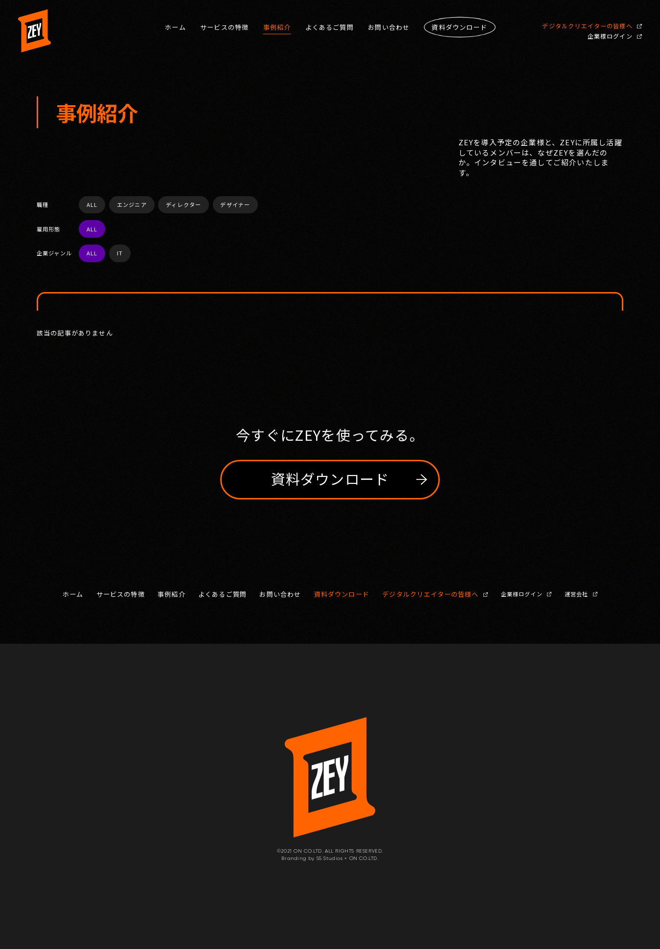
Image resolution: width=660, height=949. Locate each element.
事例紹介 (277, 27)
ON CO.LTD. (364, 858)
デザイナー (235, 204)
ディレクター (183, 204)
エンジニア (132, 204)
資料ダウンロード (341, 594)
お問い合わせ (389, 27)
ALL (92, 204)
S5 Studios (330, 858)
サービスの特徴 (224, 27)
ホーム (175, 27)
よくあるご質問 (329, 27)
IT (120, 253)
